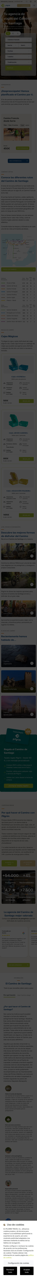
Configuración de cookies (18, 1263)
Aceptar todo (26, 1271)
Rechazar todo (10, 1271)
